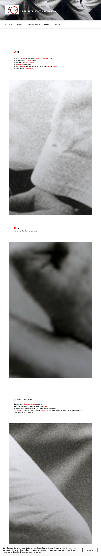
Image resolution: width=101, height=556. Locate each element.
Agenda (46, 24)
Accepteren (90, 550)
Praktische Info (33, 24)
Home (8, 24)
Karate (19, 24)
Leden (57, 24)
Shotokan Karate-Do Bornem (39, 11)
